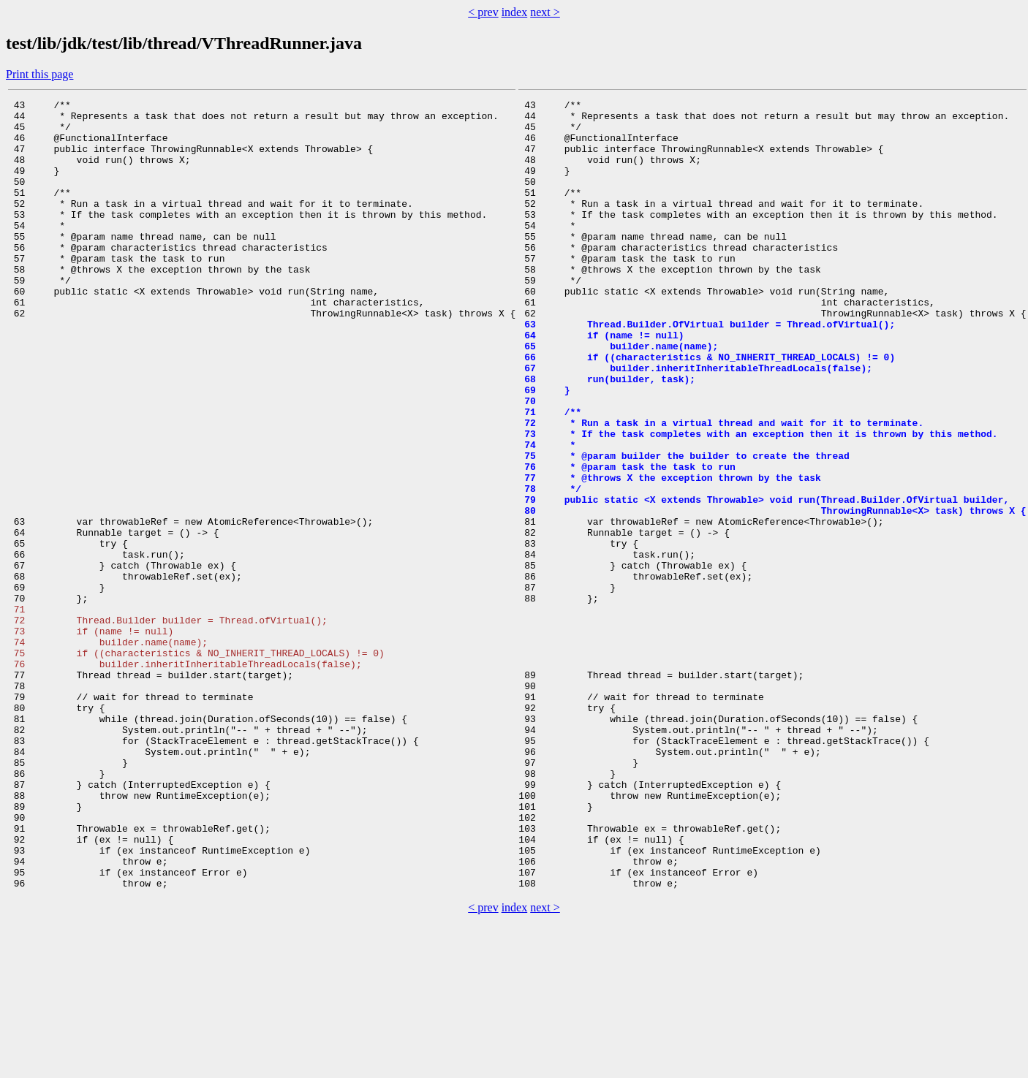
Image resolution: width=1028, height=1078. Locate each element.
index (515, 12)
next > (545, 12)
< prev (483, 12)
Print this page (39, 74)
